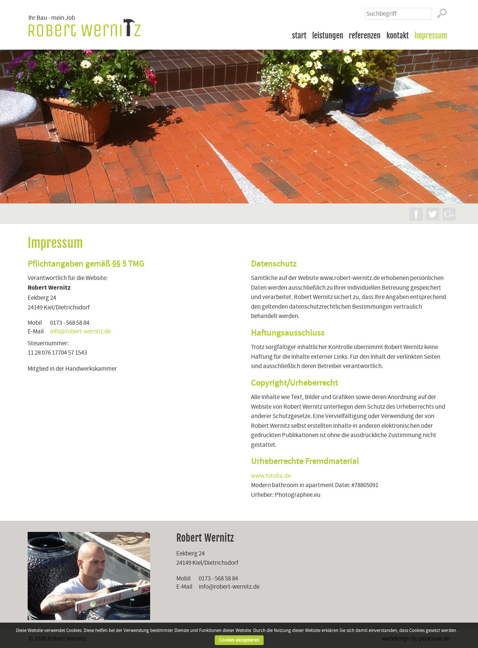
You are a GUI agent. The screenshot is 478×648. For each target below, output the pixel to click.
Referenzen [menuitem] (365, 35)
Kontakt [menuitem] (398, 35)
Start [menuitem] (299, 35)
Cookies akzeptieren (239, 640)
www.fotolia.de (271, 476)
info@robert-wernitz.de (80, 331)
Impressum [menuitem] (431, 35)
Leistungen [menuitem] (327, 35)
